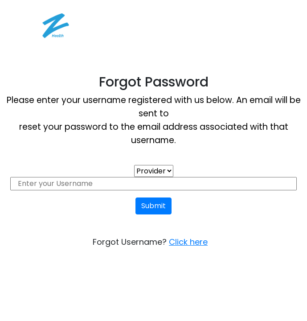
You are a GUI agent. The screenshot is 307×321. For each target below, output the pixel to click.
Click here (188, 241)
